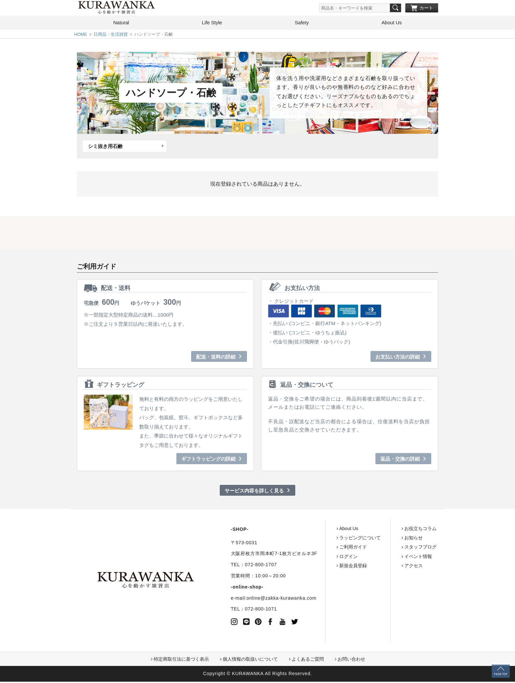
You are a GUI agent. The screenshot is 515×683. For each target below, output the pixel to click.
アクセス (388, 566)
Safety (302, 24)
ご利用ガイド (328, 548)
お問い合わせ (351, 660)
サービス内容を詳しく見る (254, 492)
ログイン (323, 557)
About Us (392, 24)
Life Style (212, 24)
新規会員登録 (328, 566)
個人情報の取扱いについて (250, 660)
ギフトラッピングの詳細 (208, 460)
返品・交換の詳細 (400, 460)
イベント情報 (393, 557)
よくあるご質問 (308, 660)
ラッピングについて (334, 539)
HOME (80, 35)
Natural (121, 24)
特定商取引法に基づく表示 (181, 660)
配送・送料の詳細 (215, 358)
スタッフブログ (395, 548)
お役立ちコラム (395, 529)
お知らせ (388, 539)
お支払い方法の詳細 (397, 358)
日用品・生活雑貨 (111, 35)
